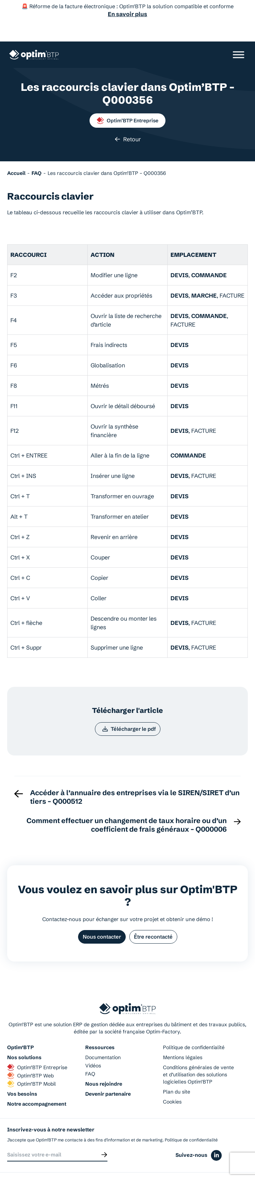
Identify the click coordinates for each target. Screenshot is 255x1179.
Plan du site (176, 1073)
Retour (128, 119)
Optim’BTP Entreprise (127, 100)
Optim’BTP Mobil (31, 1065)
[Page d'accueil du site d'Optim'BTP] (34, 35)
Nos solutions (24, 1039)
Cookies (172, 1083)
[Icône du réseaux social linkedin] (216, 1137)
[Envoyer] (104, 1136)
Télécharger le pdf (129, 709)
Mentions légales (182, 1039)
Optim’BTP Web (30, 1057)
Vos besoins (22, 1075)
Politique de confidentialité (194, 1029)
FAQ (90, 1055)
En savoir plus (127, 14)
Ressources (100, 1029)
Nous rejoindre (103, 1065)
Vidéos (93, 1047)
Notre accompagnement (36, 1085)
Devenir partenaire (108, 1075)
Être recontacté (153, 918)
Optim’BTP (20, 1029)
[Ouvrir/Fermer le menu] (238, 34)
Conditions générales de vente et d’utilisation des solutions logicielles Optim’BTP (198, 1056)
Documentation (103, 1039)
